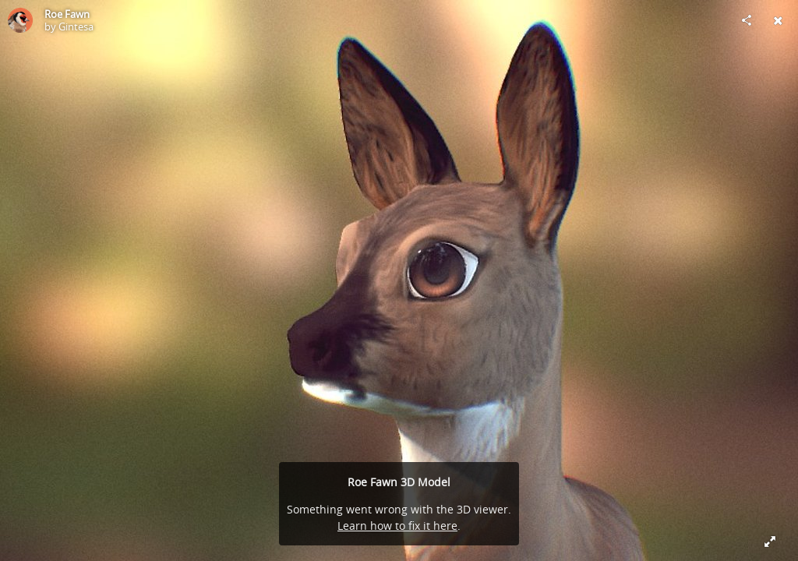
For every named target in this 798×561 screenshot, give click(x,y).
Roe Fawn (67, 14)
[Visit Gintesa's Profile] (20, 20)
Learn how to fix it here (397, 525)
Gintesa (76, 26)
